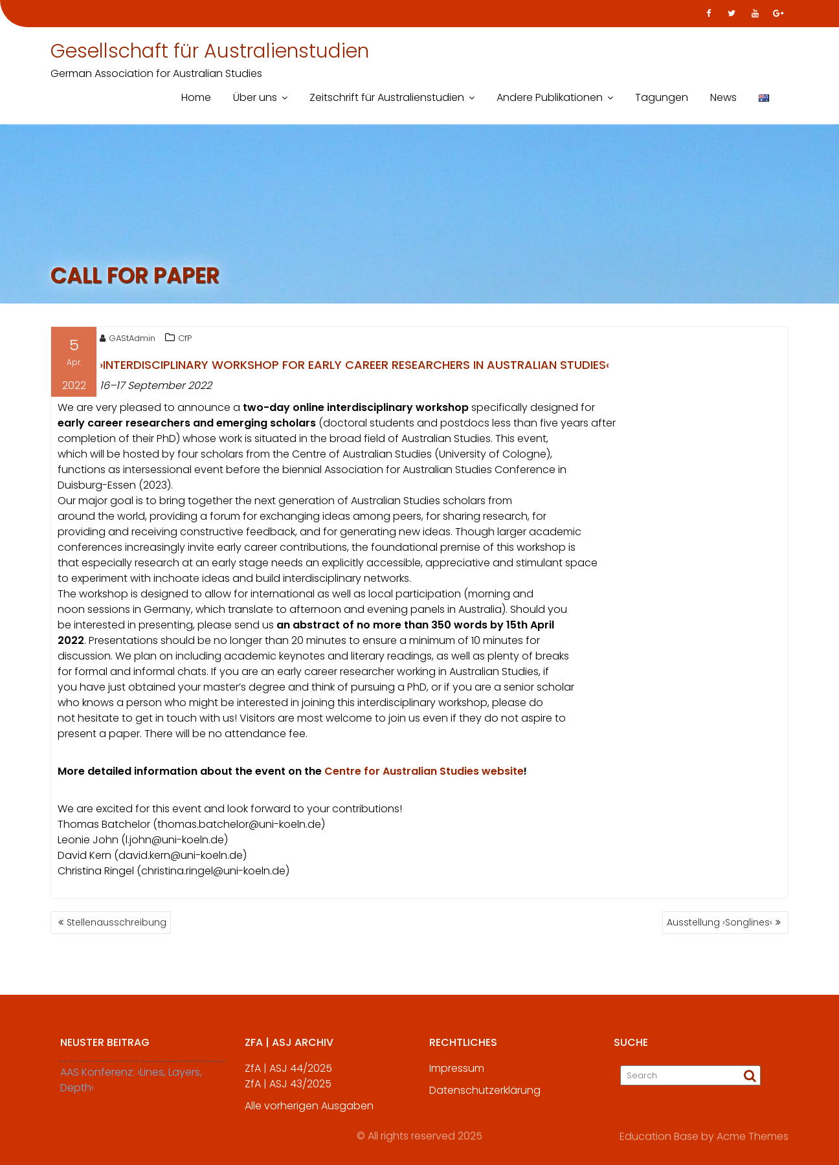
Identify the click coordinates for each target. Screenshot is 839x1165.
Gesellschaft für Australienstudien (209, 51)
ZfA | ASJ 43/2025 (288, 1091)
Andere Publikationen (550, 97)
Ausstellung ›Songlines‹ (719, 922)
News (723, 97)
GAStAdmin (127, 341)
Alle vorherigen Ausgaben (309, 1113)
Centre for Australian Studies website (424, 773)
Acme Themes (753, 1135)
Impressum (456, 1076)
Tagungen (661, 97)
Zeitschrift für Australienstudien (386, 97)
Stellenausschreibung (116, 922)
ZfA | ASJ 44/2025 (288, 1076)
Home (196, 97)
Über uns (255, 97)
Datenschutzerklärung (485, 1098)
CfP (185, 341)
